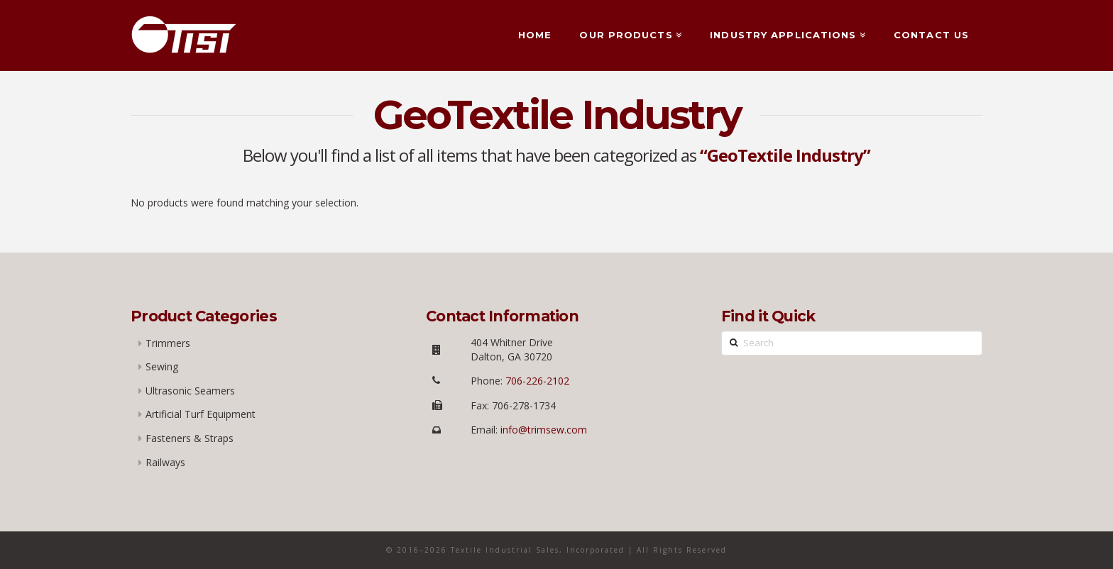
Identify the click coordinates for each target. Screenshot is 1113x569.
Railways (165, 462)
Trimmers (168, 343)
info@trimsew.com (543, 429)
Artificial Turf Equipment (201, 414)
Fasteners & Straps (190, 438)
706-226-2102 (536, 380)
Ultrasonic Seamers (190, 390)
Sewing (162, 366)
